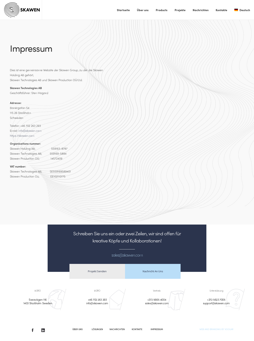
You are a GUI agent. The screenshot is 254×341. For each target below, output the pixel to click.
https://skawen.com (22, 136)
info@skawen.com (29, 131)
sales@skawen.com (157, 303)
